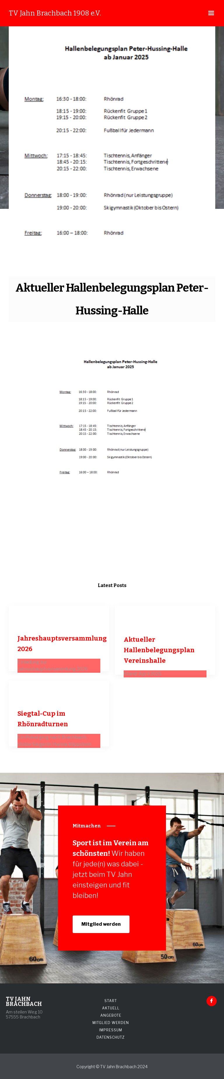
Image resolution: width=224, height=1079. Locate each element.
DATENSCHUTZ (111, 1037)
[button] (211, 13)
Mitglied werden (101, 924)
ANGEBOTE (110, 1015)
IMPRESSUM (110, 1030)
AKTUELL (111, 1008)
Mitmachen (87, 826)
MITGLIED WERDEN (110, 1023)
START (110, 1001)
